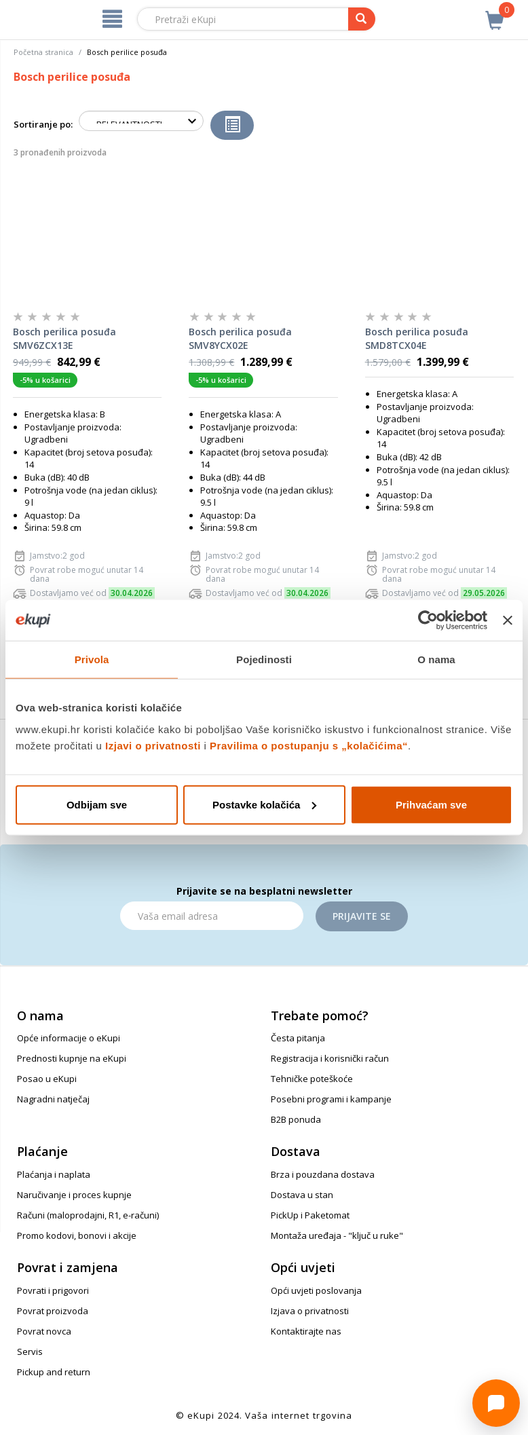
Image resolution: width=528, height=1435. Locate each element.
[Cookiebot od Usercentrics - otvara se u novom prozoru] (428, 620)
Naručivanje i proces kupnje (74, 1195)
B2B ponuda (296, 1119)
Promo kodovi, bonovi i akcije (76, 1235)
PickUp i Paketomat (310, 1215)
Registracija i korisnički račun (330, 1058)
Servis (30, 1351)
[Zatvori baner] (507, 620)
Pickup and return (53, 1372)
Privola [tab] (92, 659)
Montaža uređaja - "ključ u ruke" (337, 1235)
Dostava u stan (302, 1195)
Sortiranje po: (43, 124)
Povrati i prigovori (53, 1290)
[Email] (211, 915)
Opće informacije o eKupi (68, 1038)
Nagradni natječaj (53, 1099)
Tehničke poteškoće (312, 1079)
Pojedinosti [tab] (264, 659)
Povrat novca (44, 1331)
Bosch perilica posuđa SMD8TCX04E (416, 338)
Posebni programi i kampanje (331, 1099)
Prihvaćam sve (431, 804)
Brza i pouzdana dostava (323, 1174)
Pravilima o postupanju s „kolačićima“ (309, 745)
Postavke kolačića (264, 804)
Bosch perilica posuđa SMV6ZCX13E (64, 338)
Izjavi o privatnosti (153, 745)
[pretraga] (361, 19)
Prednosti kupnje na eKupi (71, 1058)
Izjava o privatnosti (310, 1311)
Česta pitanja (298, 1038)
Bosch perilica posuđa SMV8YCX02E (240, 338)
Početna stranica (43, 52)
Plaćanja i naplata (53, 1174)
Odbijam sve (97, 804)
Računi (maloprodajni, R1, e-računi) (88, 1215)
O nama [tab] (436, 659)
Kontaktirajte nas (306, 1331)
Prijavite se (362, 916)
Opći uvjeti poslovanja (316, 1290)
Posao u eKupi (47, 1079)
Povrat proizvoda (52, 1311)
